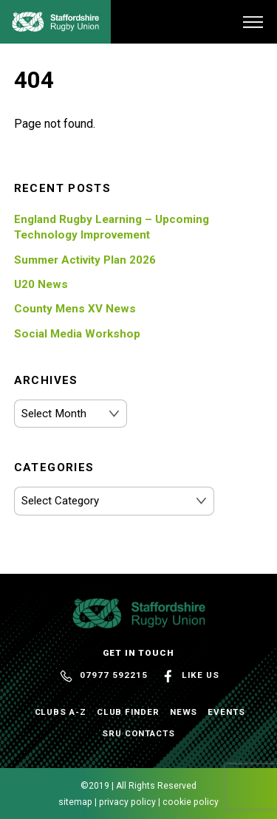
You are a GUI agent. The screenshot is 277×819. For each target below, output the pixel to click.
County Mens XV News (75, 308)
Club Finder (128, 712)
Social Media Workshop (77, 333)
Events (226, 712)
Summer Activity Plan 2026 (85, 260)
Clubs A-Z (60, 712)
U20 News (41, 284)
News (184, 712)
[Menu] (253, 22)
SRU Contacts (138, 733)
